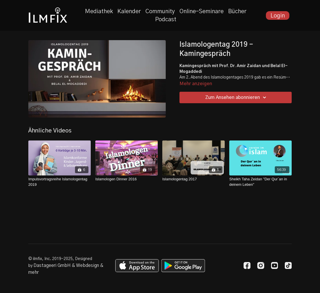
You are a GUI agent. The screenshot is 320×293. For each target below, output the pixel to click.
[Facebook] (247, 265)
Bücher (237, 11)
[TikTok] (288, 265)
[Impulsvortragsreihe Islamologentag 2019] (59, 181)
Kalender (129, 11)
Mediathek (99, 11)
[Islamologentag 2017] (193, 179)
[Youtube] (274, 265)
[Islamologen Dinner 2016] (126, 179)
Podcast (165, 19)
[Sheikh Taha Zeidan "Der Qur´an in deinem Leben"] (260, 181)
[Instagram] (260, 265)
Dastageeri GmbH (52, 265)
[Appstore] (137, 265)
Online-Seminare (201, 11)
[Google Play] (183, 265)
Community (160, 11)
